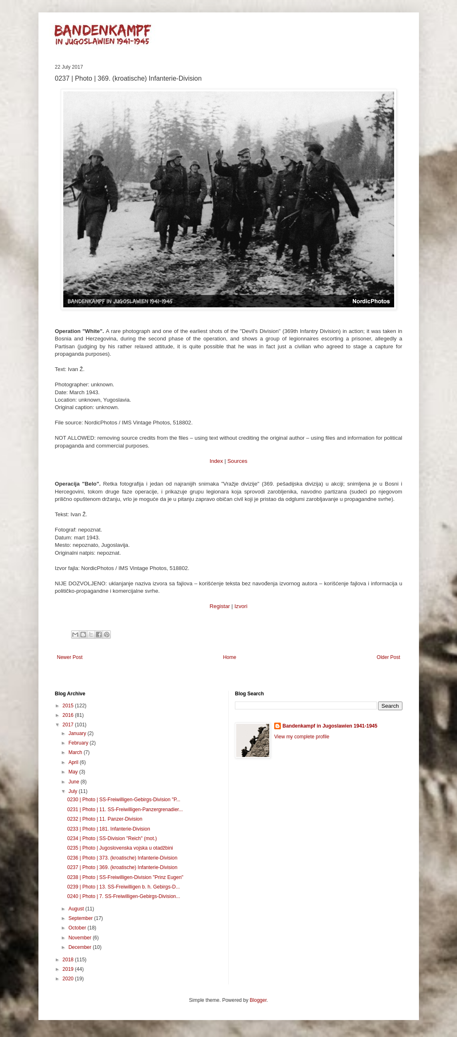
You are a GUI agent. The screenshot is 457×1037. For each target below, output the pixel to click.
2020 (68, 979)
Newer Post (70, 657)
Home (229, 657)
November (80, 938)
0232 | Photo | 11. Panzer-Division (104, 819)
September (81, 918)
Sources (237, 461)
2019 (68, 969)
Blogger (258, 1000)
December (80, 947)
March (76, 752)
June (74, 782)
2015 (68, 706)
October (77, 928)
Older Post (388, 657)
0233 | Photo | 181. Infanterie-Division (108, 829)
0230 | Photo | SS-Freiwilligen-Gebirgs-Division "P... (123, 799)
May (73, 772)
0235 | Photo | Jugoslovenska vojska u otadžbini (120, 848)
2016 (68, 715)
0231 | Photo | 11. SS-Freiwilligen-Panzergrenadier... (125, 809)
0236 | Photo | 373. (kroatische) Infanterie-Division (122, 858)
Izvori (241, 606)
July (73, 791)
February (78, 743)
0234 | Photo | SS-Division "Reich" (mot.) (112, 838)
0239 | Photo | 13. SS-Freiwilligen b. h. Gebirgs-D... (123, 887)
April (73, 762)
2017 (68, 725)
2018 (68, 960)
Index (216, 461)
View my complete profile (301, 737)
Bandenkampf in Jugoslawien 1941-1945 (329, 726)
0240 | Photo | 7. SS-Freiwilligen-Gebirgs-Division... (123, 896)
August (76, 909)
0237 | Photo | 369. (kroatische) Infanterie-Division (122, 867)
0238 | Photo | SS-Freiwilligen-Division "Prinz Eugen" (125, 877)
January (77, 733)
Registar (220, 606)
